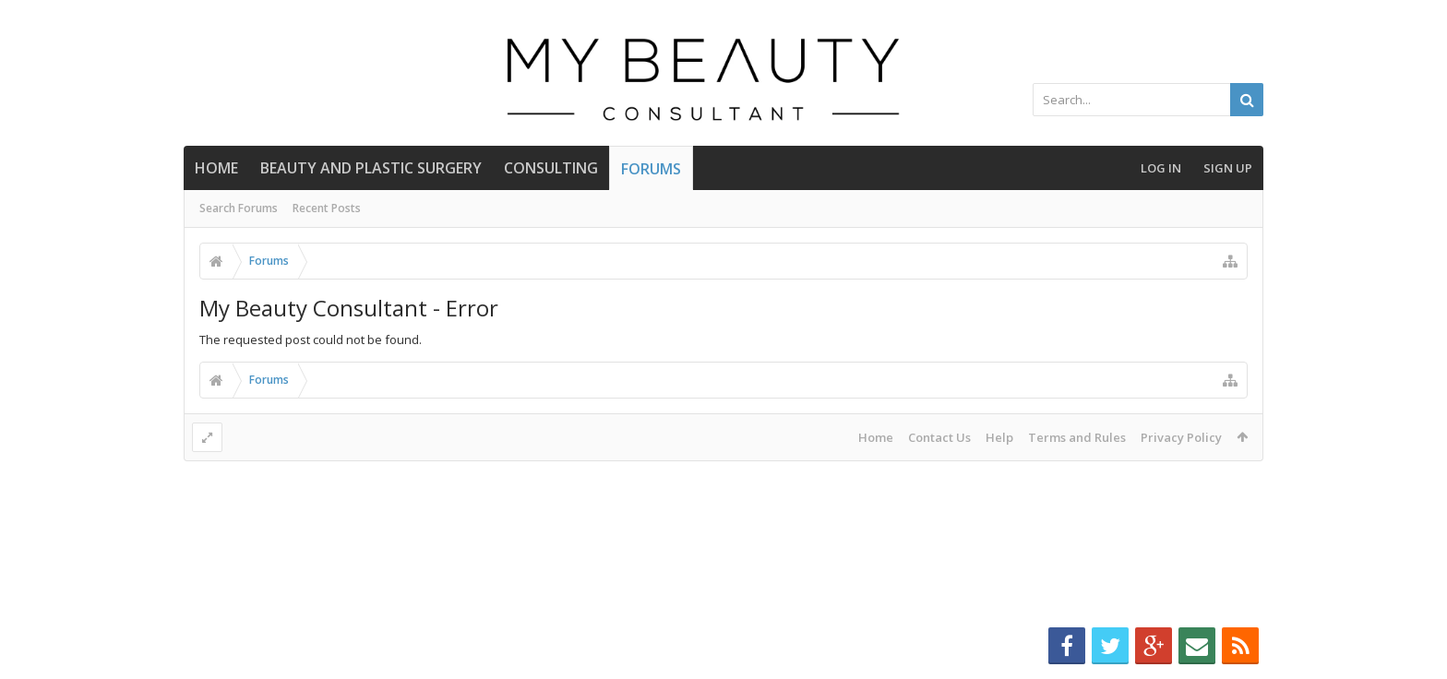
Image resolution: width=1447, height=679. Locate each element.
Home (216, 168)
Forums (651, 169)
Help (999, 437)
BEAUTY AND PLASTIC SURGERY (371, 168)
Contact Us (939, 437)
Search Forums (238, 208)
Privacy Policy (1181, 437)
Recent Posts (327, 208)
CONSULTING (551, 168)
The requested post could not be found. (310, 339)
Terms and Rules (1077, 437)
